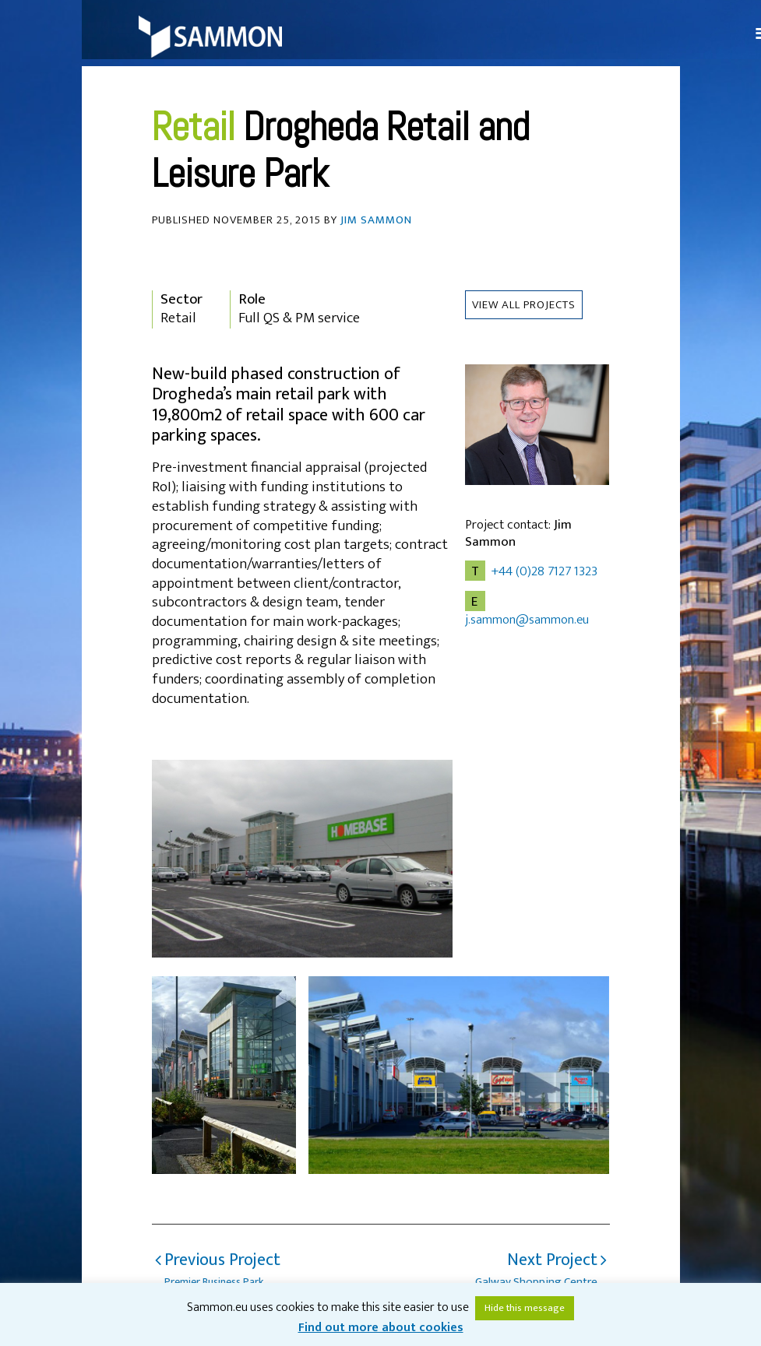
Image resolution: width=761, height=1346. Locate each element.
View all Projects (524, 305)
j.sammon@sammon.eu (527, 620)
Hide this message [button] (524, 1307)
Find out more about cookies (380, 1327)
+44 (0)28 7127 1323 (544, 571)
